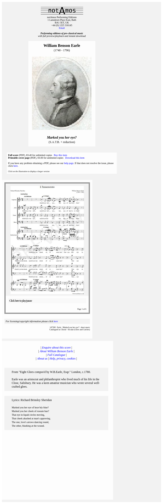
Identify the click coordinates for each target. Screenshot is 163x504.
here (15, 166)
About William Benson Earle (56, 351)
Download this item (75, 157)
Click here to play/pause (20, 300)
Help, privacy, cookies (63, 358)
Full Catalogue (56, 355)
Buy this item (60, 155)
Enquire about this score (56, 347)
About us (42, 358)
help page (69, 163)
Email (62, 28)
